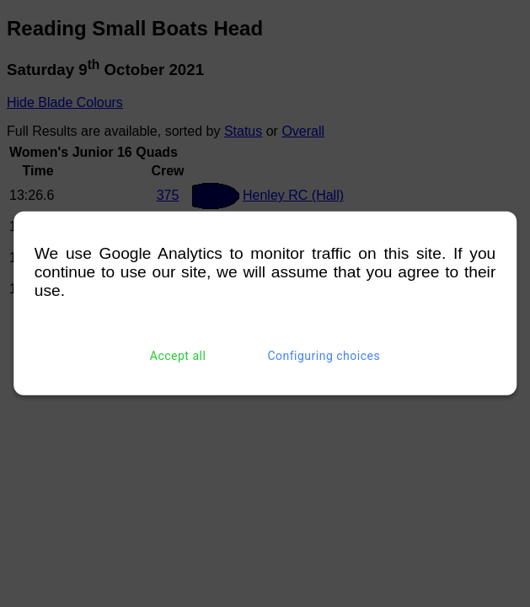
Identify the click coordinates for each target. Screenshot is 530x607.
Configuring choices (323, 355)
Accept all (178, 355)
